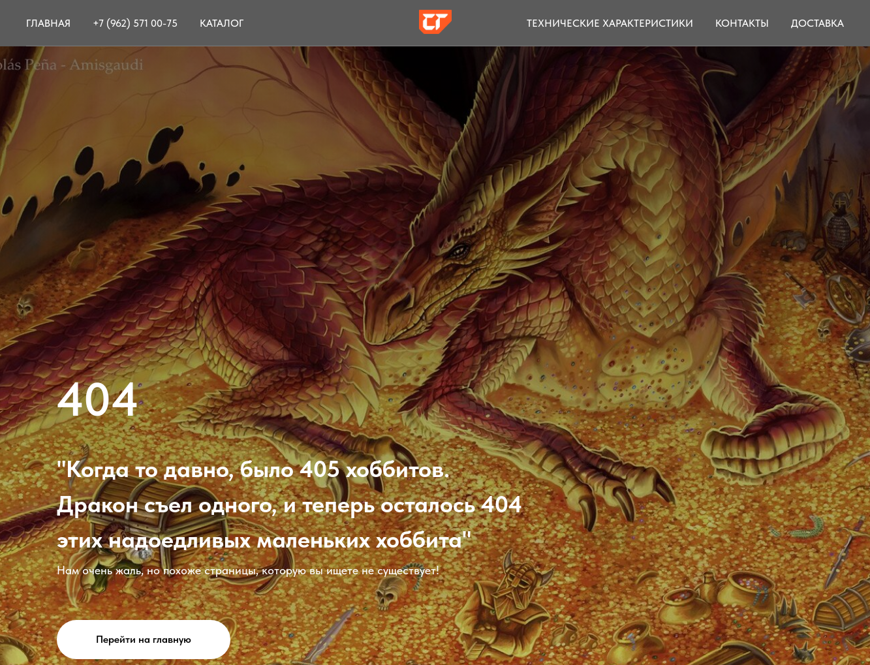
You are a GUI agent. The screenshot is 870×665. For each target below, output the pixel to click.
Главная (48, 23)
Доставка (817, 23)
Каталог (221, 23)
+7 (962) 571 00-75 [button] (135, 23)
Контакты (742, 23)
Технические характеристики (610, 23)
